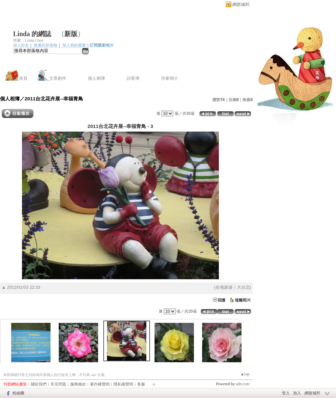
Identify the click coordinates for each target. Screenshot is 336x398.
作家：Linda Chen (28, 40)
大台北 (243, 287)
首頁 (23, 78)
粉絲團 (18, 393)
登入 (286, 393)
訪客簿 (133, 78)
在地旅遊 (224, 287)
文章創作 (57, 78)
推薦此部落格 (45, 45)
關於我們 (39, 384)
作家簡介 (169, 78)
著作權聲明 (100, 384)
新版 (70, 33)
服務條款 (78, 384)
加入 (297, 393)
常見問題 (58, 384)
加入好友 (21, 45)
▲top (245, 374)
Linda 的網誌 (32, 33)
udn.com (242, 384)
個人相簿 (96, 78)
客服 (141, 384)
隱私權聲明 (123, 384)
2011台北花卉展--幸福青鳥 (54, 98)
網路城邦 (240, 4)
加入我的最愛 (74, 45)
